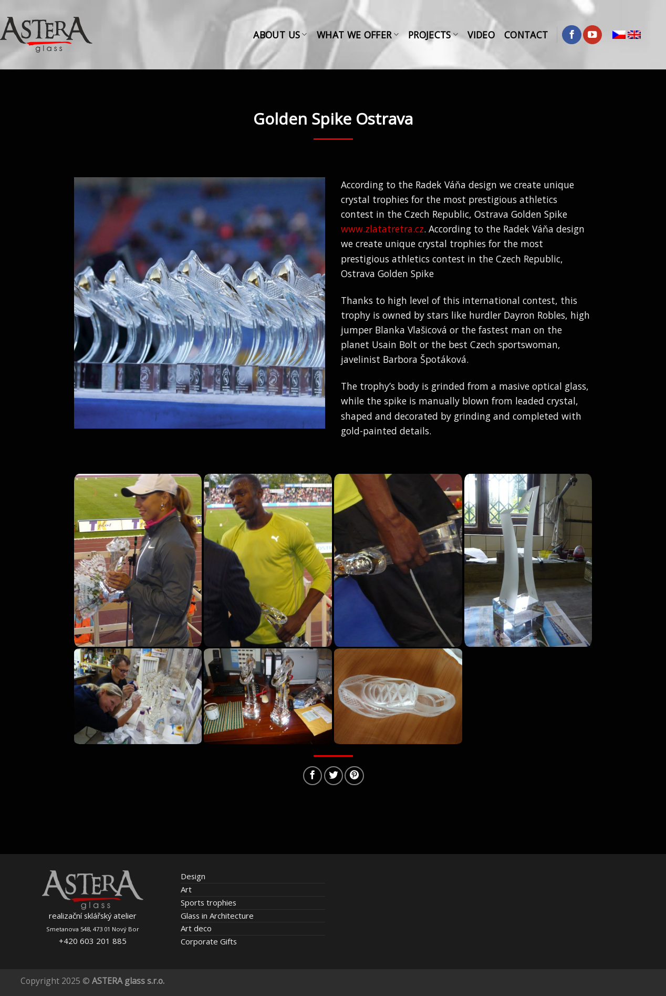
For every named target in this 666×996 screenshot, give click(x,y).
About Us (280, 34)
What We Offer (358, 34)
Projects (433, 34)
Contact (526, 34)
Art (186, 889)
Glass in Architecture (217, 915)
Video (481, 34)
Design (193, 876)
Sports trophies (208, 902)
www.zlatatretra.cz (382, 228)
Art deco (196, 928)
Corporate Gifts (209, 941)
